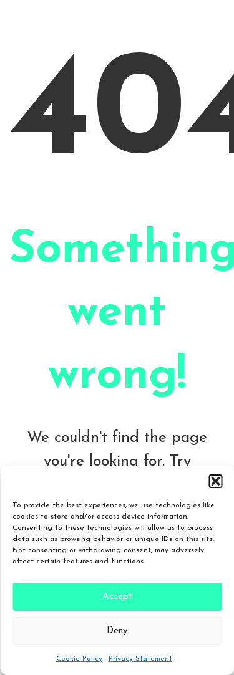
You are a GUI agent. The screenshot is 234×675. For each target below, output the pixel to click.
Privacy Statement (140, 659)
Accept (117, 596)
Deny (117, 631)
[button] (215, 481)
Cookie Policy (79, 659)
